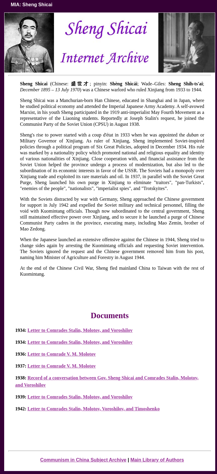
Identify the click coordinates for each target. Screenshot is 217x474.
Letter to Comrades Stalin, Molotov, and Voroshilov (79, 330)
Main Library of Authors (157, 459)
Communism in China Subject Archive (83, 459)
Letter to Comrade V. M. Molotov (61, 354)
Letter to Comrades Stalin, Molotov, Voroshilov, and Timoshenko (93, 408)
